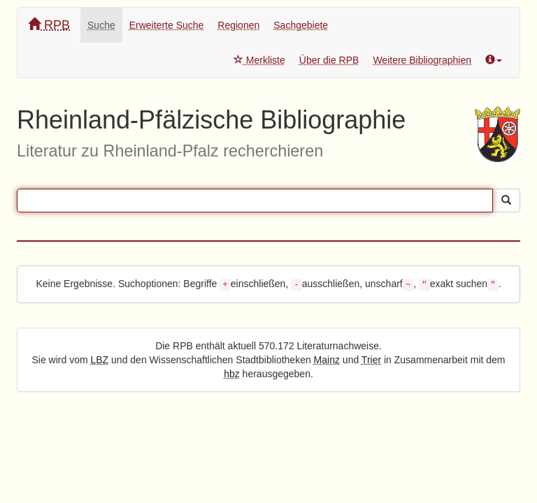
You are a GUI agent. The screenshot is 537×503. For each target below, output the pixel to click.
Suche (101, 25)
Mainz (327, 359)
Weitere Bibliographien (422, 60)
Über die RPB (329, 60)
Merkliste (259, 60)
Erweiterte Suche (166, 25)
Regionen (238, 25)
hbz (232, 373)
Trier (371, 359)
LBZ (100, 359)
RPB (49, 24)
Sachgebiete (300, 25)
